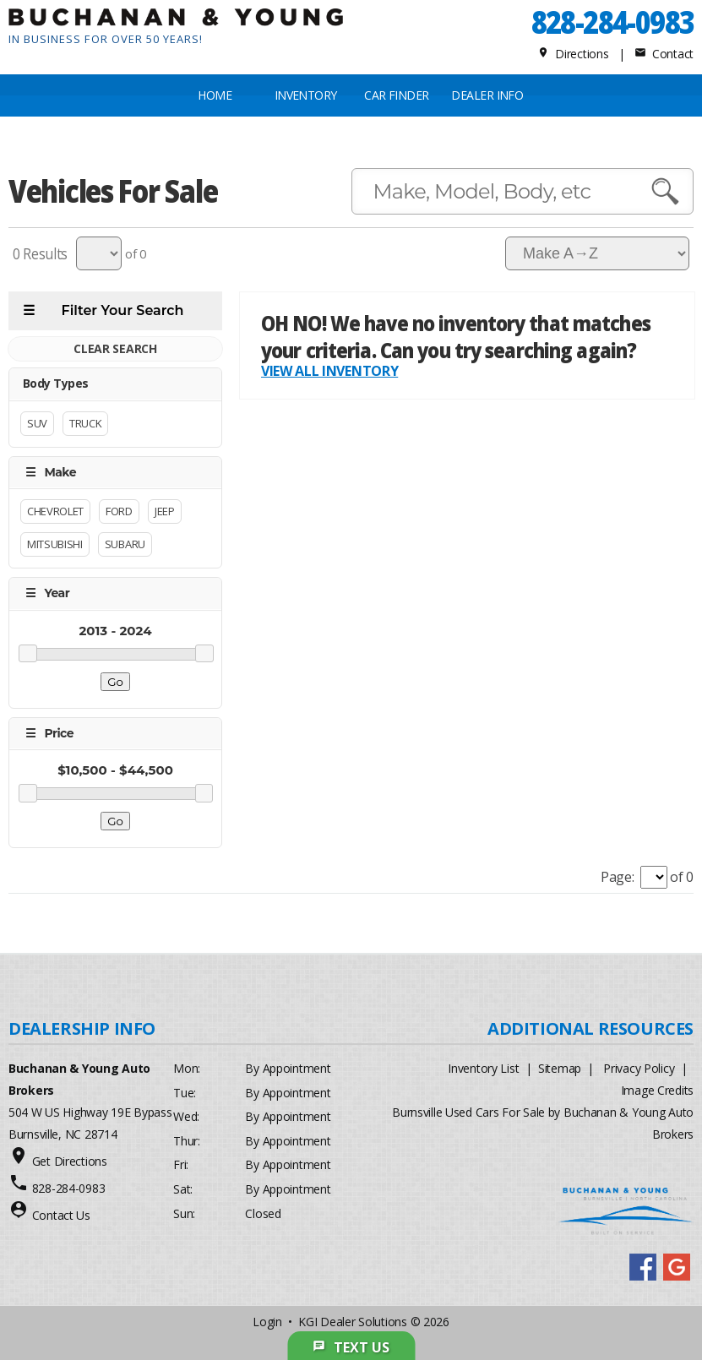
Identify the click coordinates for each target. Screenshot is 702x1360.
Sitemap (559, 1068)
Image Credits (657, 1090)
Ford (119, 512)
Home (214, 95)
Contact (664, 54)
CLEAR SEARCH (114, 349)
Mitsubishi (55, 544)
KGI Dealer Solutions (352, 1322)
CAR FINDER (396, 95)
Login (267, 1322)
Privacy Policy (638, 1068)
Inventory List (483, 1068)
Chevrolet (55, 512)
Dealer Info (487, 95)
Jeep (165, 512)
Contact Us (61, 1215)
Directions (573, 54)
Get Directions (69, 1161)
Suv (37, 423)
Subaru (125, 544)
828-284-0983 (612, 21)
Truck (85, 423)
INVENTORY (306, 95)
